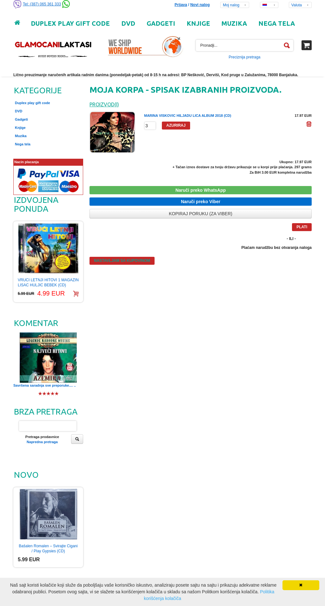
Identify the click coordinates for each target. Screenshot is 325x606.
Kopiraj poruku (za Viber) (200, 213)
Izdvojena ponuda (36, 204)
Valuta (296, 5)
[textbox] (244, 45)
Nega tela (22, 144)
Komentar (36, 323)
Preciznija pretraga (244, 57)
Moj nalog (231, 5)
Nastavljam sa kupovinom (122, 260)
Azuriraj (176, 125)
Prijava (181, 5)
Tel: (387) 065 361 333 (42, 4)
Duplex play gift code (32, 103)
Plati (301, 227)
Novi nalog (199, 5)
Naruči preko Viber (200, 201)
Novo (26, 474)
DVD (18, 111)
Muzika (21, 136)
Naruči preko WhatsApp (201, 190)
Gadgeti (21, 119)
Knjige (20, 128)
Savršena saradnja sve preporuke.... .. (44, 385)
